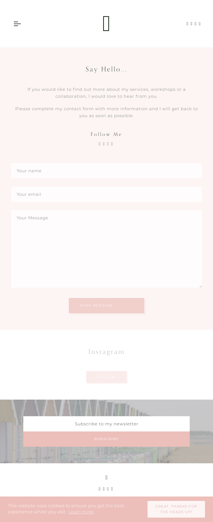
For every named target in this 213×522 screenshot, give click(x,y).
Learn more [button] (81, 512)
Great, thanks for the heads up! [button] (176, 509)
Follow (106, 377)
